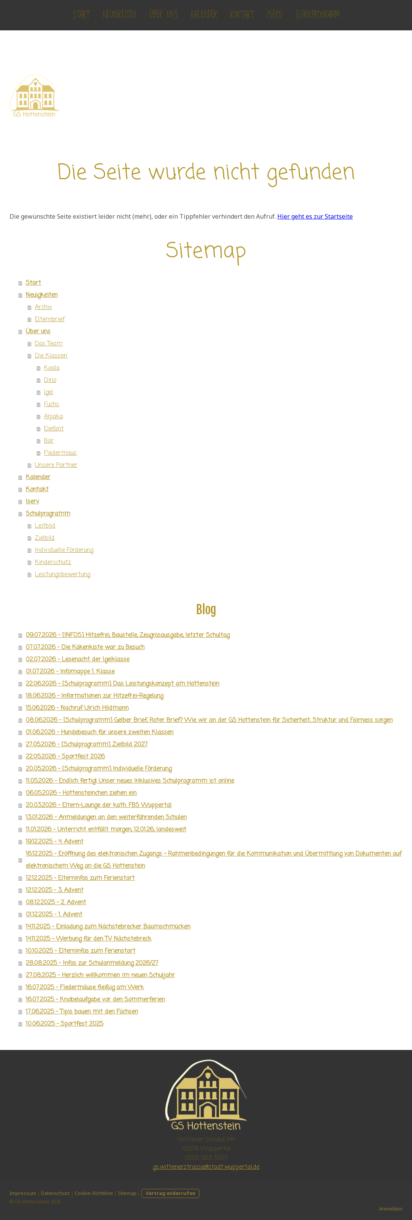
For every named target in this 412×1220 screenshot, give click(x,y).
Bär (49, 441)
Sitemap (127, 1193)
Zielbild (45, 538)
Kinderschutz (53, 562)
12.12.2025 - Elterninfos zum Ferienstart (80, 878)
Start (81, 15)
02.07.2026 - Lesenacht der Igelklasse (77, 659)
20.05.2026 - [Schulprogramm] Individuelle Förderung (98, 769)
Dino (50, 380)
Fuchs (51, 404)
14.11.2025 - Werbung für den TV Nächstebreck (88, 939)
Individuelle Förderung (64, 550)
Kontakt (242, 15)
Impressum (22, 1193)
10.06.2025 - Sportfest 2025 (64, 1024)
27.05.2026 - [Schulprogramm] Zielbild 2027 (87, 744)
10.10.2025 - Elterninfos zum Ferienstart (80, 951)
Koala (52, 368)
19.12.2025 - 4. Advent (54, 841)
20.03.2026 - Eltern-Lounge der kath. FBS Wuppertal (98, 805)
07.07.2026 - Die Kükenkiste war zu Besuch (85, 647)
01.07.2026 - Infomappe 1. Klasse (70, 671)
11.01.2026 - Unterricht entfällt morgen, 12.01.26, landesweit (106, 829)
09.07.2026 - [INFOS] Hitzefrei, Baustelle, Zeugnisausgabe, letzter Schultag (128, 635)
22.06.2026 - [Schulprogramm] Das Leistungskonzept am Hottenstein (122, 684)
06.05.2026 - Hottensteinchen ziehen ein (81, 793)
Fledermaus (60, 453)
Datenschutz (55, 1193)
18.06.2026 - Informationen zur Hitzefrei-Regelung (94, 696)
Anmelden (391, 1208)
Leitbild (45, 526)
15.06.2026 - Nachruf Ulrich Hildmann (77, 708)
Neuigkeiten (119, 15)
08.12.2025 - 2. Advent (56, 902)
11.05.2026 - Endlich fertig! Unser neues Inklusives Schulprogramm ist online (130, 781)
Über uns (163, 15)
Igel (48, 392)
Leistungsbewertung (62, 574)
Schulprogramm (317, 15)
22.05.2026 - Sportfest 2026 (65, 756)
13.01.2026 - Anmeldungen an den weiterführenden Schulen (106, 817)
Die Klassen (51, 356)
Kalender (204, 15)
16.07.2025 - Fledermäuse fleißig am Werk (85, 987)
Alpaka (53, 416)
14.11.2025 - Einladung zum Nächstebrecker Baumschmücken (108, 927)
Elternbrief (49, 319)
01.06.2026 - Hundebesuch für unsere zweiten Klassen (99, 732)
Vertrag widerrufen (170, 1193)
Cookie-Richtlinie (94, 1193)
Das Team (49, 343)
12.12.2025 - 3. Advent (54, 890)
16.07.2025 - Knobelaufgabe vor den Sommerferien (95, 999)
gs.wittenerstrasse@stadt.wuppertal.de (206, 1167)
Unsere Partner (56, 465)
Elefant (54, 428)
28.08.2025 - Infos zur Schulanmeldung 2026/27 (92, 963)
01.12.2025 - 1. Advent (54, 914)
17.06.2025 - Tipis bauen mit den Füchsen (82, 1012)
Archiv (43, 307)
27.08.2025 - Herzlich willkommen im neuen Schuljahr (100, 975)
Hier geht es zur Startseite (315, 216)
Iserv (274, 15)
